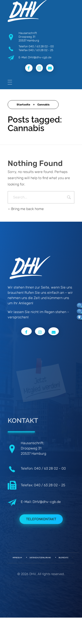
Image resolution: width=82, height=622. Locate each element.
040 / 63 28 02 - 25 (40, 50)
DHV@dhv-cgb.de (47, 502)
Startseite (23, 104)
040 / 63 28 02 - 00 (41, 46)
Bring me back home (26, 209)
